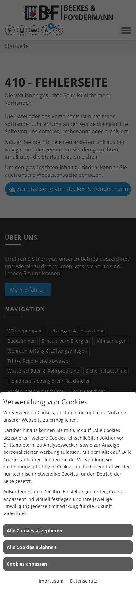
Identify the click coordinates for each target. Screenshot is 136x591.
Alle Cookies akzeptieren (34, 530)
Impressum (51, 581)
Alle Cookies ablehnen (31, 547)
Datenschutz (83, 581)
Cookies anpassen (27, 564)
